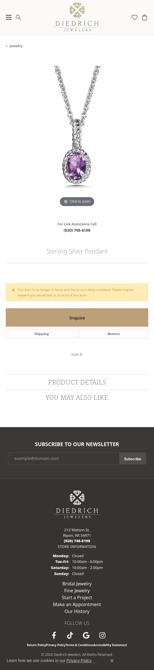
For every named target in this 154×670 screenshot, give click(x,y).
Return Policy (36, 645)
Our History (77, 611)
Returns (114, 333)
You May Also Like (77, 397)
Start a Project (77, 597)
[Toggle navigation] (7, 17)
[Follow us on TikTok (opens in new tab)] (70, 635)
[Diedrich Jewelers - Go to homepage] (77, 504)
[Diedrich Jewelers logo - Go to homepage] (77, 17)
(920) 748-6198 (77, 230)
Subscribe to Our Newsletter (77, 444)
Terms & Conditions (80, 645)
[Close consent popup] (112, 661)
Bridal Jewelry (77, 583)
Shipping (41, 333)
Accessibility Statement (110, 645)
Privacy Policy (56, 645)
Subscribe (132, 458)
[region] (77, 137)
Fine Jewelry (77, 590)
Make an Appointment (77, 604)
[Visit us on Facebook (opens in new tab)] (54, 635)
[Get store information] (77, 546)
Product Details (77, 382)
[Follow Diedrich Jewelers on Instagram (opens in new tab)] (102, 635)
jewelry (16, 45)
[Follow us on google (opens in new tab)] (86, 635)
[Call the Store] (77, 540)
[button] (18, 17)
